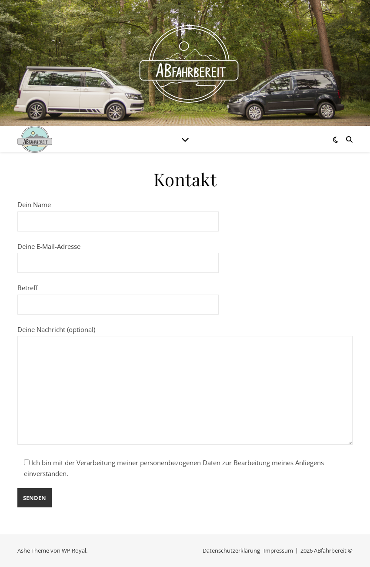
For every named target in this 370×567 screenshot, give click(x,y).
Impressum (278, 550)
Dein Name (118, 212)
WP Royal (74, 550)
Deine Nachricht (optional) (185, 386)
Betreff (118, 296)
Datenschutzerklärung (231, 550)
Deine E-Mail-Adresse (118, 254)
